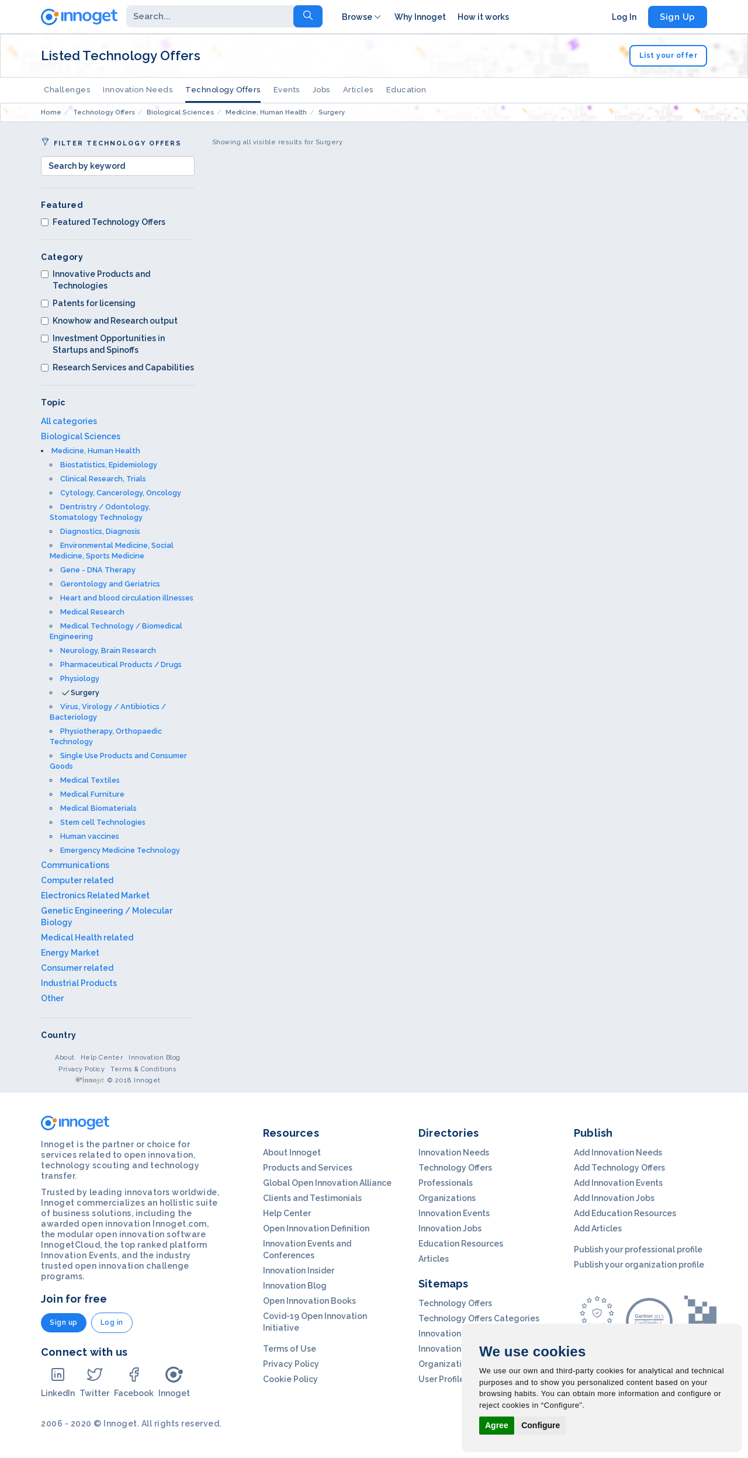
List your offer (668, 55)
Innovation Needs (137, 89)
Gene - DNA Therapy (98, 569)
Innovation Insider (298, 1270)
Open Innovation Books (309, 1301)
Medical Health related (87, 937)
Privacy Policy (81, 1069)
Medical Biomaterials (98, 808)
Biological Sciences (80, 436)
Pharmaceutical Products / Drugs (121, 664)
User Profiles (443, 1379)
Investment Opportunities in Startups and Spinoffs (103, 344)
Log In (624, 17)
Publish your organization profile (639, 1264)
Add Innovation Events (618, 1183)
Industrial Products (79, 983)
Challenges (67, 89)
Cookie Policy (290, 1379)
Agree (496, 1425)
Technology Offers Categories (478, 1318)
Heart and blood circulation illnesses (126, 597)
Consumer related (77, 968)
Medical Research (92, 612)
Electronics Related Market (95, 895)
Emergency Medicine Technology (120, 850)
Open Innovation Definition (316, 1228)
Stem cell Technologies (103, 822)
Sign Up (677, 17)
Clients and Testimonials (312, 1198)
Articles (358, 89)
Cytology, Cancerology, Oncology (120, 492)
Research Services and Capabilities (117, 367)
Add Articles (598, 1228)
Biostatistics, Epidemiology (108, 464)
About (65, 1057)
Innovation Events (454, 1213)
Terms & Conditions (143, 1069)
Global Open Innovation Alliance (327, 1183)
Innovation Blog (155, 1057)
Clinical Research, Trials (103, 478)
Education (406, 89)
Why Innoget (420, 17)
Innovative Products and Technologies (95, 279)
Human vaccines (89, 836)
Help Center (102, 1057)
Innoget (174, 1382)
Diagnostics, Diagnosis (100, 531)
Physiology (79, 678)
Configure (540, 1425)
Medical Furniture (92, 794)
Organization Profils (458, 1364)
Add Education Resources (625, 1213)
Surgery (85, 692)
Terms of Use (289, 1348)
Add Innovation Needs (618, 1152)
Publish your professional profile (638, 1249)
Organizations (447, 1198)
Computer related (77, 880)
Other (52, 998)
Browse (362, 17)
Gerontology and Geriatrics (110, 583)
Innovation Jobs (450, 1228)
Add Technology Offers (619, 1167)
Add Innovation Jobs (614, 1198)
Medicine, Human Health (95, 450)
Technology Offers (223, 89)
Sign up (64, 1322)
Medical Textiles (90, 780)
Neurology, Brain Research (108, 650)
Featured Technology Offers (103, 222)
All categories (69, 421)
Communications (75, 865)
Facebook (134, 1382)
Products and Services (307, 1167)
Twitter (94, 1382)
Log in (112, 1322)
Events (286, 89)
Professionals (445, 1183)
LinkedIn (58, 1382)
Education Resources (460, 1243)
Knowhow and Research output (109, 320)
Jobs (321, 89)
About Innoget (292, 1152)
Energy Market (70, 952)
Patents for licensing (88, 303)
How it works (483, 17)
